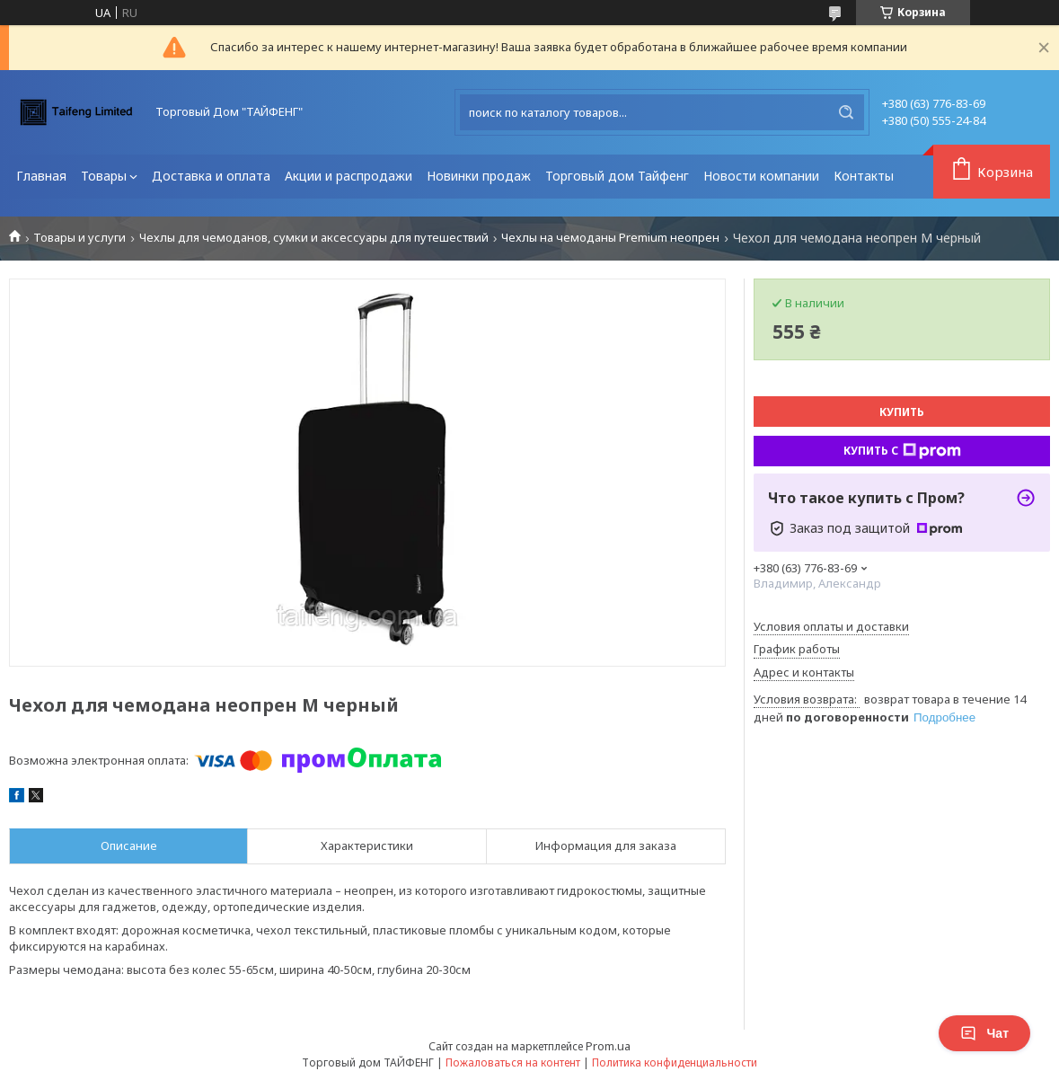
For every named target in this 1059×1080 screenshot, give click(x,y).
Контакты (864, 175)
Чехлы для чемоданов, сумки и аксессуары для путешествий (314, 237)
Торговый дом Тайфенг (617, 175)
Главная (41, 175)
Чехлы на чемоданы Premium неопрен (610, 237)
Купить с (902, 451)
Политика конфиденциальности (674, 1062)
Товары (104, 175)
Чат (984, 1033)
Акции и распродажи (348, 175)
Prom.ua (608, 1046)
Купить (901, 412)
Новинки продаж (479, 175)
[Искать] (846, 112)
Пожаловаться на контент (513, 1062)
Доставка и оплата (211, 175)
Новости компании (761, 175)
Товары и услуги (79, 237)
